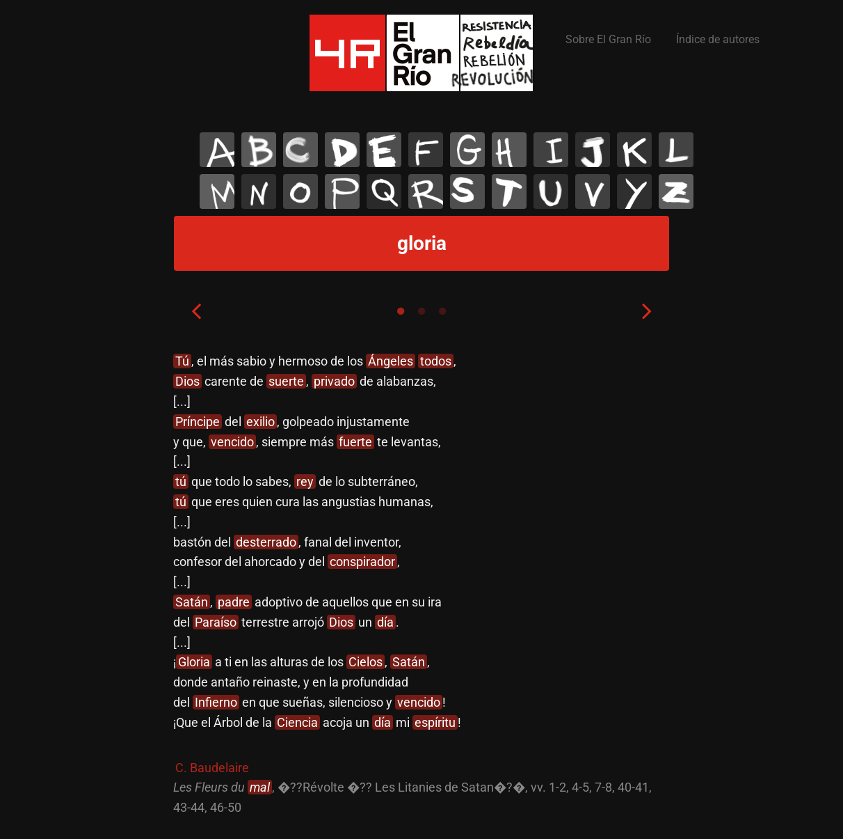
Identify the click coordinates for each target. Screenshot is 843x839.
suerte (286, 381)
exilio (260, 421)
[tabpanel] (421, 585)
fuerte (355, 441)
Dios (187, 381)
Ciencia (297, 722)
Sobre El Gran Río (608, 39)
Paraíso (215, 622)
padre (234, 602)
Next (647, 310)
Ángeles (390, 361)
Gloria (194, 661)
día (385, 622)
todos (435, 361)
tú (180, 481)
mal (260, 787)
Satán (191, 602)
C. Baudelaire (212, 767)
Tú (182, 361)
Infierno (216, 702)
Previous (196, 310)
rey (305, 481)
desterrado (266, 542)
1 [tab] (401, 311)
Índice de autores (718, 39)
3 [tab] (442, 311)
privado (334, 381)
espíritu (435, 722)
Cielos (365, 661)
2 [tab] (421, 311)
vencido (232, 441)
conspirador (362, 561)
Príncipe (197, 421)
